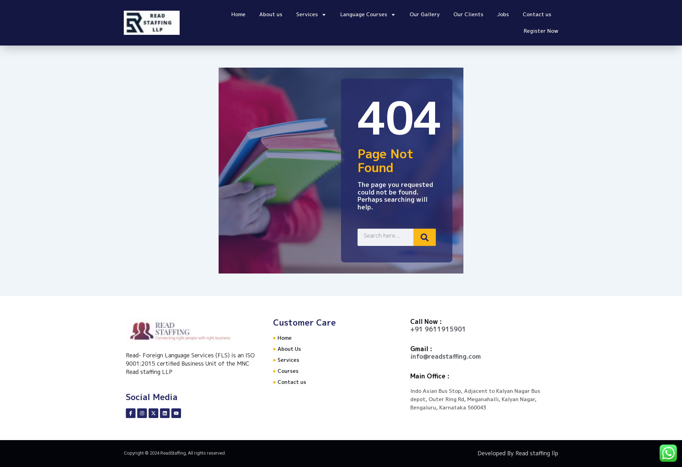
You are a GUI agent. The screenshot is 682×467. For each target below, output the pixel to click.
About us (270, 14)
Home (238, 14)
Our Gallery (425, 14)
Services (311, 15)
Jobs (503, 14)
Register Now (541, 30)
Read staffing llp (536, 453)
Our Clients (468, 14)
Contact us (537, 14)
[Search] (416, 237)
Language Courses (368, 15)
